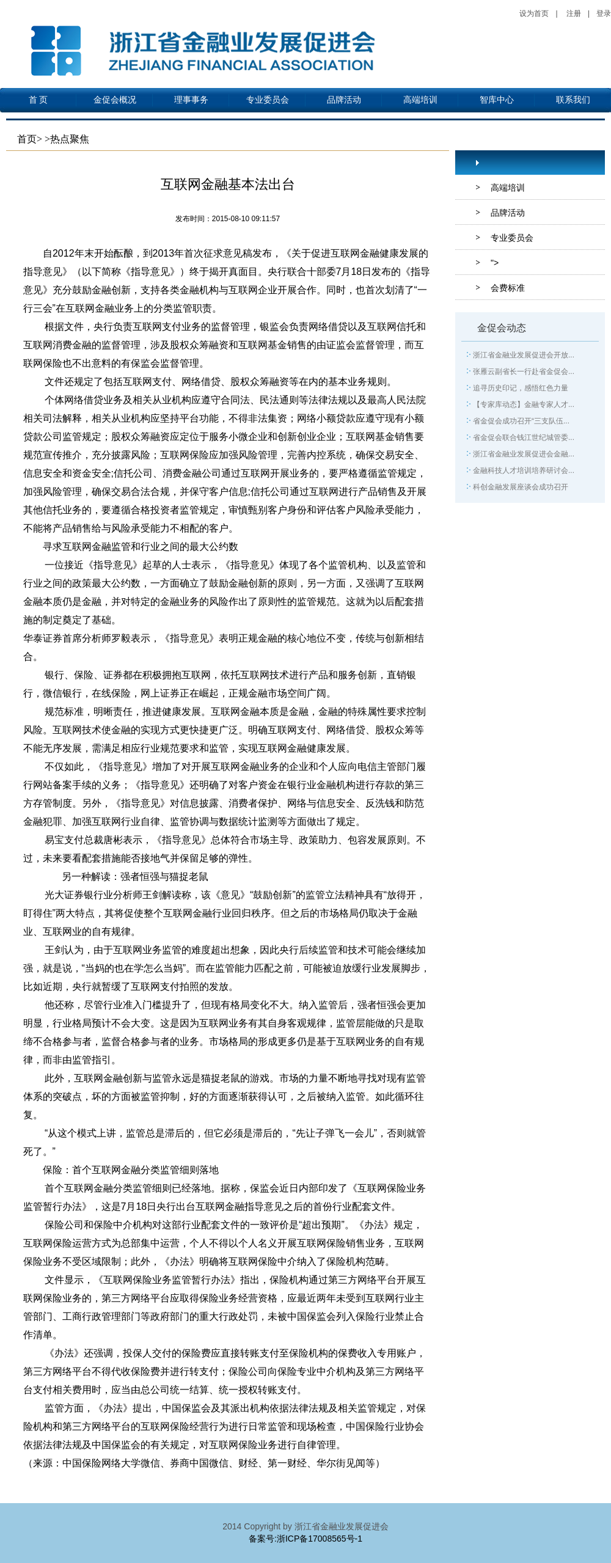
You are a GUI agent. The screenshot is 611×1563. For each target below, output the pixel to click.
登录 (603, 13)
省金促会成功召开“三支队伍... (521, 421)
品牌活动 (344, 99)
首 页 (38, 99)
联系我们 (573, 99)
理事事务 (191, 99)
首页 (27, 139)
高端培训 (420, 99)
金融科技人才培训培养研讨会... (523, 470)
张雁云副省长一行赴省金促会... (523, 371)
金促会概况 (114, 99)
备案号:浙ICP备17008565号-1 (305, 1538)
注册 (573, 13)
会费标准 (508, 288)
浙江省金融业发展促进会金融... (523, 454)
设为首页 (534, 13)
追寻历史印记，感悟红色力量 (520, 388)
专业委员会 (267, 99)
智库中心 (497, 99)
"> (495, 263)
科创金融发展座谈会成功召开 (520, 487)
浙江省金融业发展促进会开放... (523, 355)
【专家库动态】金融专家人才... (523, 404)
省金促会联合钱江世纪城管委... (523, 437)
